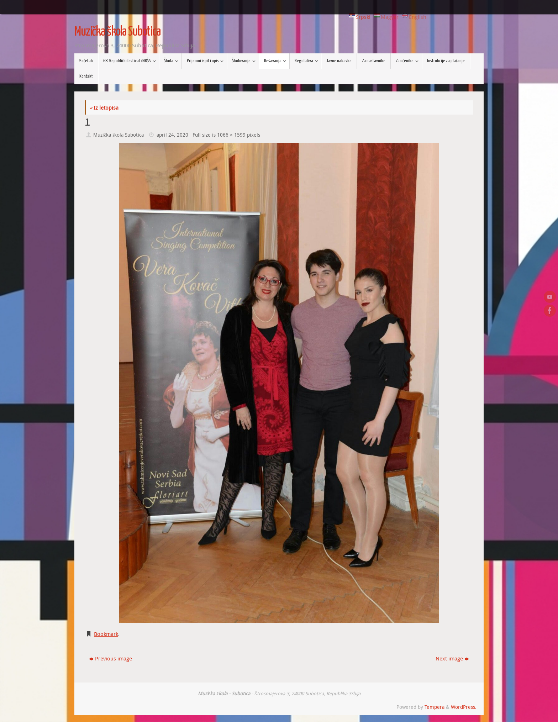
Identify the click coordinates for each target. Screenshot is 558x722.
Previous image (110, 658)
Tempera (434, 707)
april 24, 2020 (172, 135)
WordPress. (464, 707)
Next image (452, 658)
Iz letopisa (104, 107)
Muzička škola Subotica (117, 32)
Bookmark (106, 633)
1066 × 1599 (231, 135)
